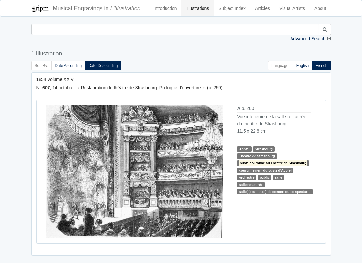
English (302, 65)
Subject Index (232, 8)
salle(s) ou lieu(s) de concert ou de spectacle (274, 192)
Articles (262, 8)
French (321, 65)
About (320, 8)
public (265, 177)
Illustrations (197, 8)
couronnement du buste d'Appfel (265, 170)
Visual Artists (292, 8)
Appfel (244, 149)
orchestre (247, 177)
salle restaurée (251, 184)
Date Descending (103, 65)
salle (278, 177)
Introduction (165, 8)
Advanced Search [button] (308, 38)
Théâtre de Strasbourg (257, 156)
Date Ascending (68, 65)
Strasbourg (264, 149)
